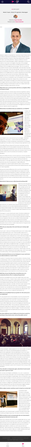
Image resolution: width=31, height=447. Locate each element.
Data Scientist (19, 21)
